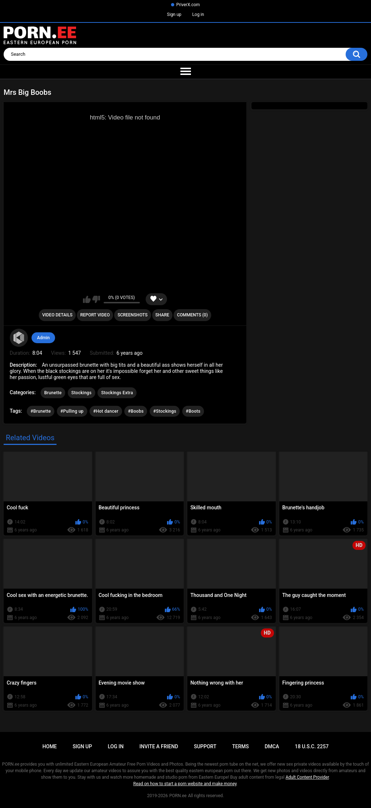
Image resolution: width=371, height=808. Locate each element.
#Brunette (40, 411)
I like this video (87, 299)
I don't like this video (96, 299)
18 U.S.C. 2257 (312, 746)
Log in (198, 14)
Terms (240, 746)
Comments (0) (192, 314)
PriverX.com (188, 4)
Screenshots (132, 314)
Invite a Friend (158, 746)
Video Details (57, 314)
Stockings (81, 392)
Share (162, 314)
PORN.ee (178, 795)
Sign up (174, 14)
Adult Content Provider (307, 777)
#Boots (193, 411)
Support (205, 746)
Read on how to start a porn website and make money (185, 783)
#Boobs (135, 411)
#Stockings (164, 411)
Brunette (53, 392)
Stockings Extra (117, 392)
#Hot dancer (105, 411)
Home (49, 746)
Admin (43, 337)
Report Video (94, 314)
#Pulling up (72, 411)
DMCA (271, 746)
